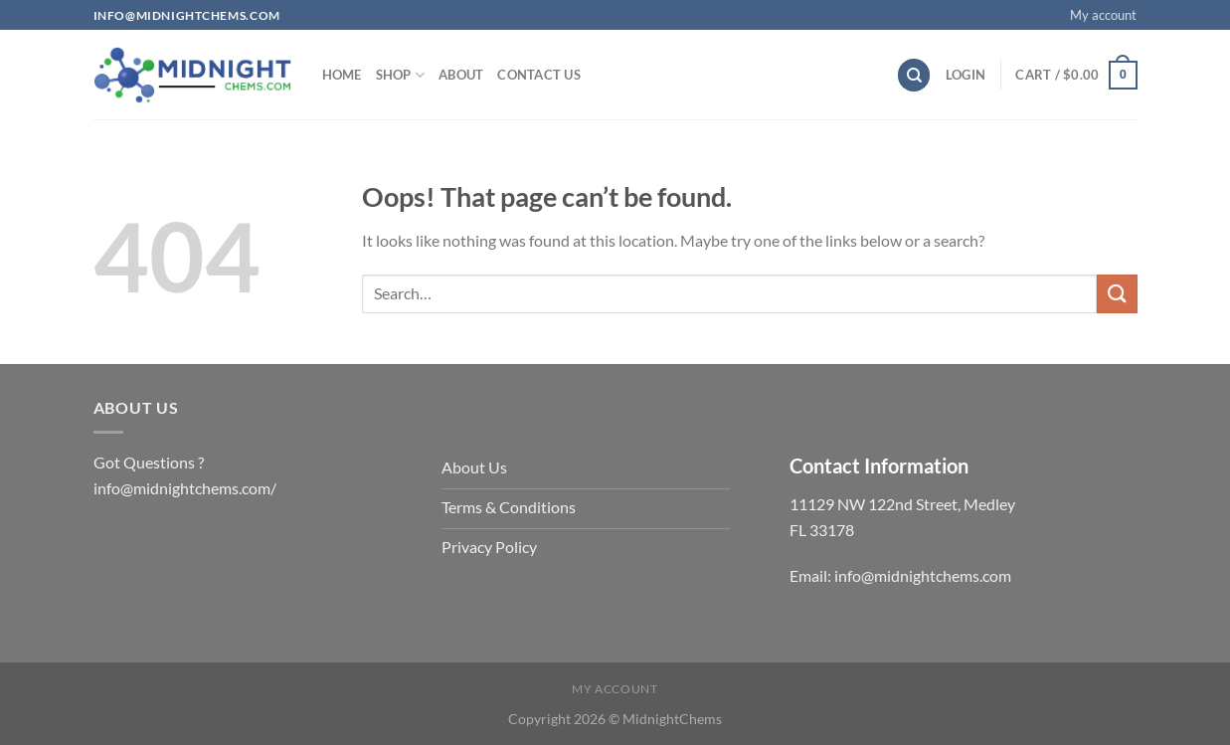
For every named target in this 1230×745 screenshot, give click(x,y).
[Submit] (1117, 294)
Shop (400, 75)
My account (1103, 15)
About (461, 75)
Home (342, 75)
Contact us (539, 75)
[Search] (914, 75)
